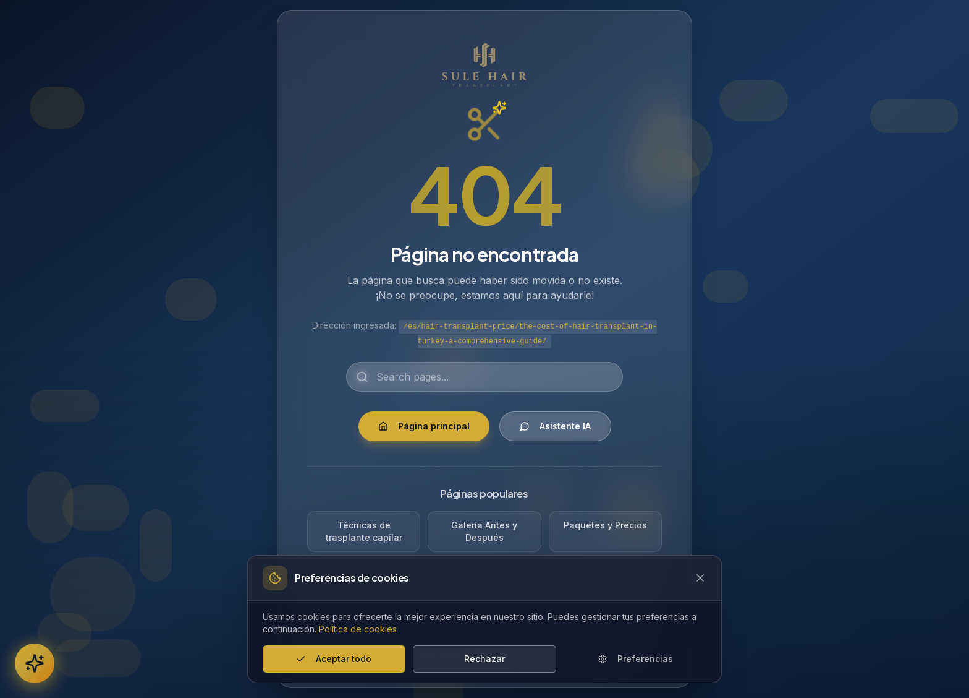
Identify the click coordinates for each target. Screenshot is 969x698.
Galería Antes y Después (484, 531)
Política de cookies (358, 629)
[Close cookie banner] (700, 578)
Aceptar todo (333, 658)
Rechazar (484, 658)
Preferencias (635, 658)
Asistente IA (555, 426)
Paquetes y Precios (605, 525)
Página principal (424, 426)
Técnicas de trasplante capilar (364, 531)
